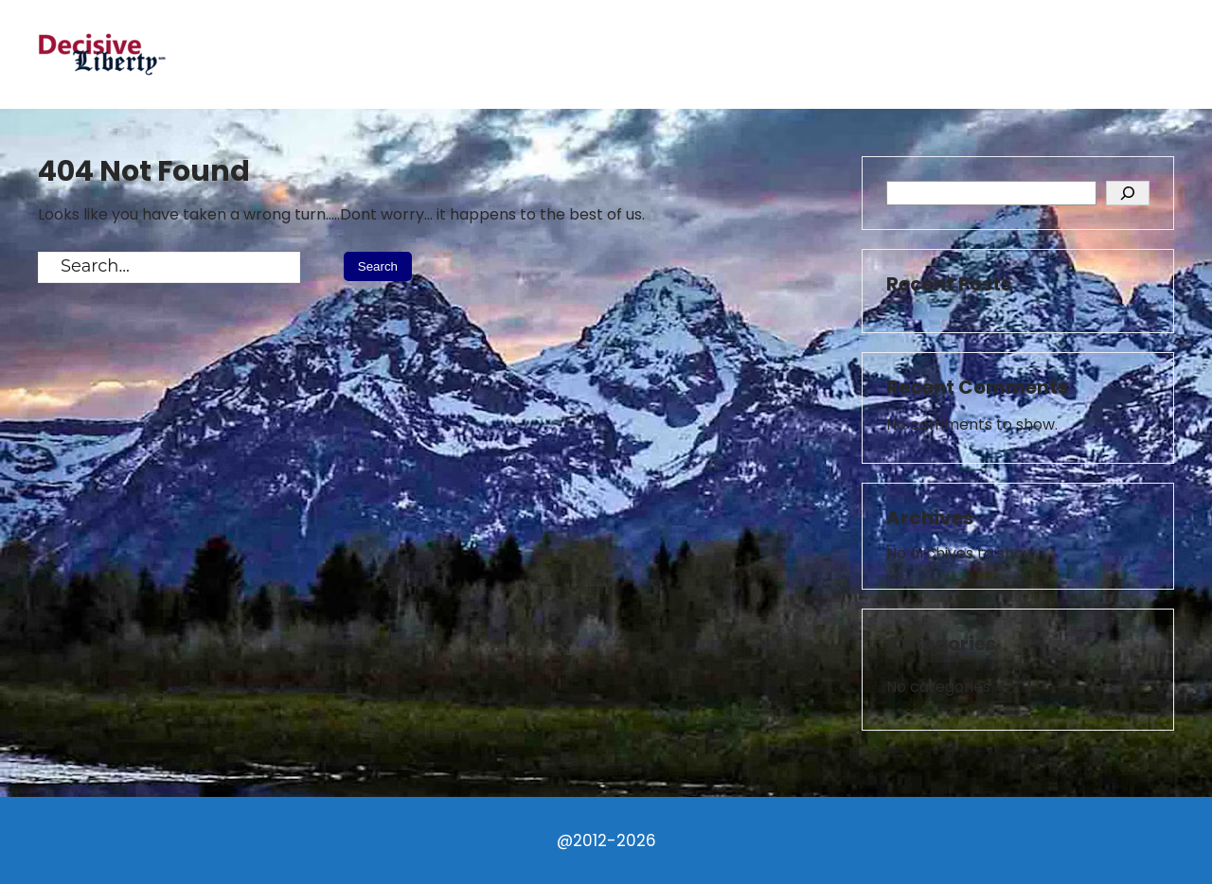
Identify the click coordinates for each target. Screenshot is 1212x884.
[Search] (1128, 193)
